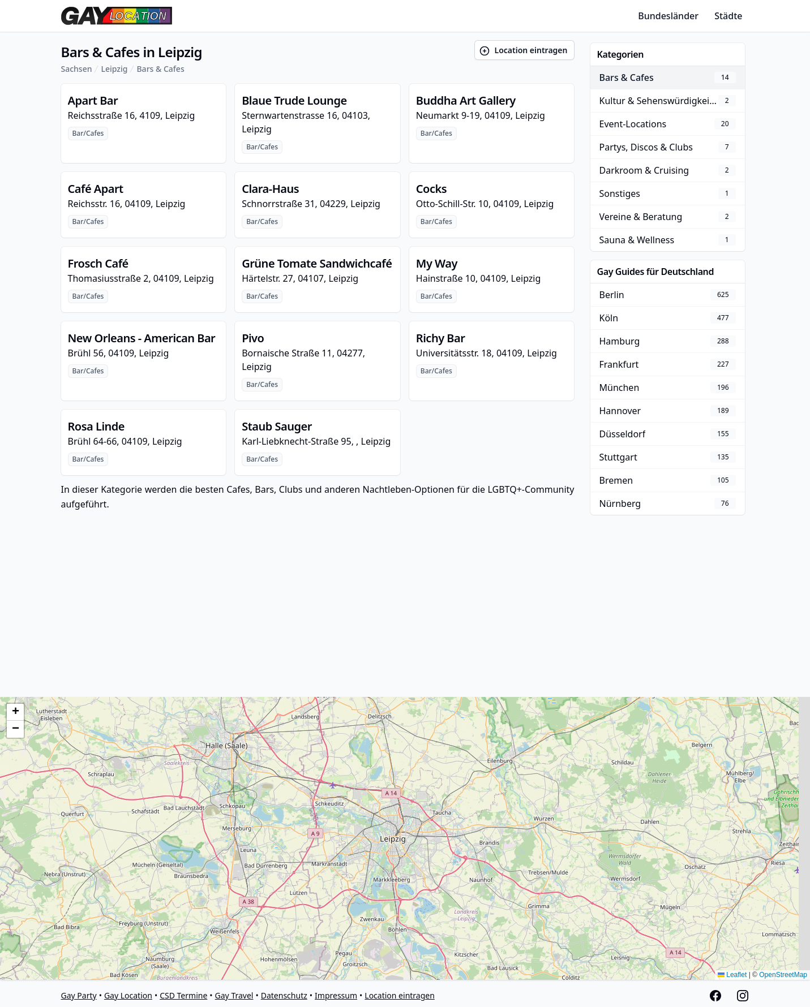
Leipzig (114, 68)
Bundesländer (668, 16)
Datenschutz (284, 995)
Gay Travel (234, 995)
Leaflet (732, 975)
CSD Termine (183, 995)
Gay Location (128, 995)
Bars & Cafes (160, 68)
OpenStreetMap (783, 975)
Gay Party (79, 995)
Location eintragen (523, 51)
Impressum (336, 995)
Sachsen (76, 68)
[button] (15, 712)
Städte (728, 16)
